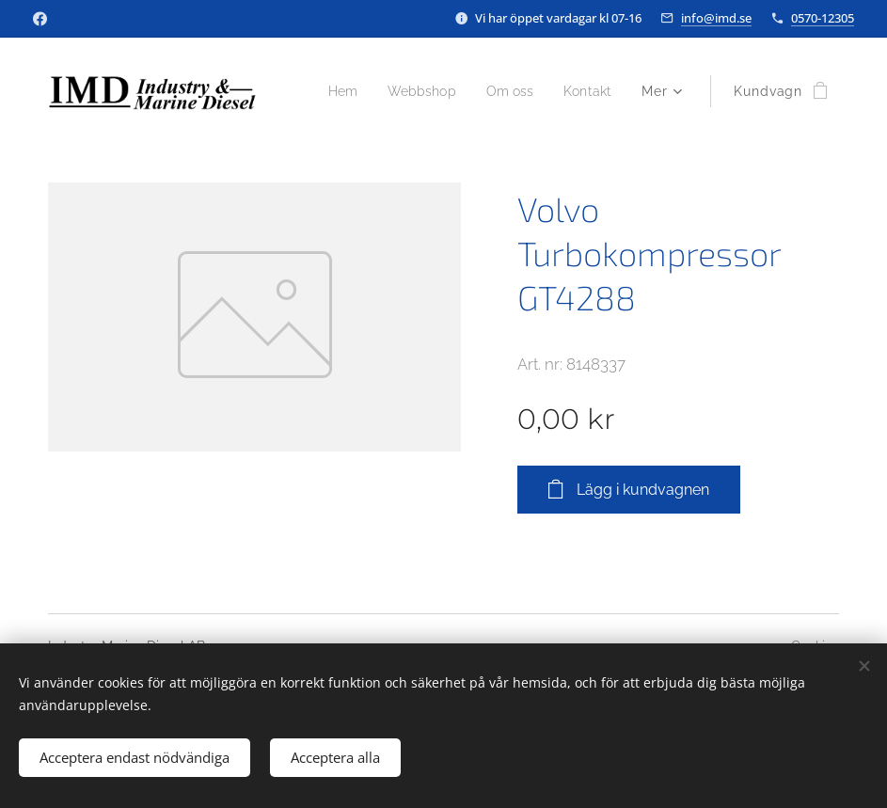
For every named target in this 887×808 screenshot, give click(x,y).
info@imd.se (716, 17)
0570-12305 (822, 17)
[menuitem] (415, 91)
